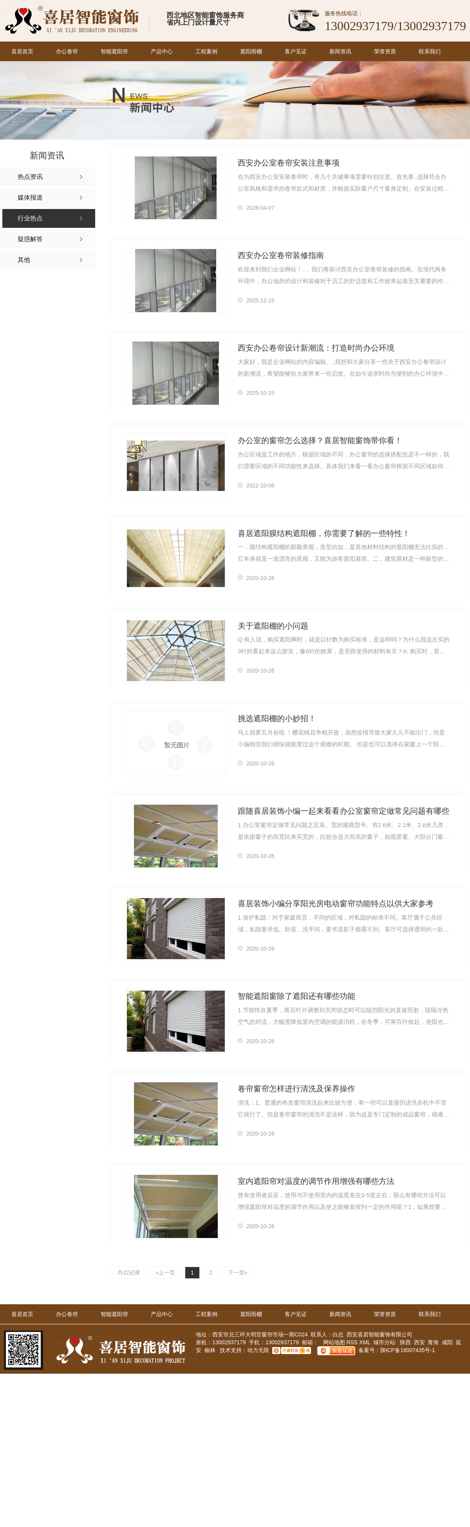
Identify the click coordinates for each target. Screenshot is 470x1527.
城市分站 (384, 1343)
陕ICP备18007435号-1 (407, 1350)
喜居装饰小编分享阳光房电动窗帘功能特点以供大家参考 (336, 904)
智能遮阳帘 (114, 51)
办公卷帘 (67, 51)
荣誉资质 (385, 51)
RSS (352, 1343)
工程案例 (206, 51)
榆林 (209, 1350)
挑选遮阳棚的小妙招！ (277, 718)
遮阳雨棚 (251, 51)
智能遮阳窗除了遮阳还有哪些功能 (296, 996)
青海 (433, 1343)
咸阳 (447, 1343)
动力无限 (258, 1350)
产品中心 (162, 51)
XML (365, 1343)
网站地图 (333, 1343)
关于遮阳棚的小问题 (273, 626)
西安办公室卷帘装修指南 (281, 255)
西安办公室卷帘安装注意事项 (289, 163)
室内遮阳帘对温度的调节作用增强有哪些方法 (316, 1181)
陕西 (405, 1343)
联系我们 (430, 51)
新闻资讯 (340, 51)
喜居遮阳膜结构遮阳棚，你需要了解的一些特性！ (324, 533)
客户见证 (296, 51)
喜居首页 (22, 51)
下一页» (240, 1273)
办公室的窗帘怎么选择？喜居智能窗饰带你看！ (320, 440)
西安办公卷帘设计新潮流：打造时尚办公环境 (316, 348)
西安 (419, 1343)
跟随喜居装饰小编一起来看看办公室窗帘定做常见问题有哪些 (343, 811)
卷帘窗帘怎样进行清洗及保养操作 (296, 1089)
